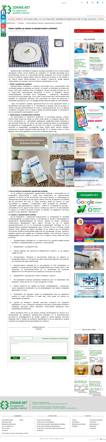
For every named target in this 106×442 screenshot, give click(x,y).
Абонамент (75, 422)
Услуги (100, 19)
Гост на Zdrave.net (7, 426)
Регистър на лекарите (44, 420)
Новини (11, 19)
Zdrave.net (42, 438)
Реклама (74, 426)
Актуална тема (31, 19)
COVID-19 (19, 19)
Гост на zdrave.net (47, 19)
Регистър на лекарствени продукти (48, 426)
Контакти (92, 428)
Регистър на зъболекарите (45, 422)
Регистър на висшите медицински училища (51, 424)
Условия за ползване (96, 420)
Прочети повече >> (83, 78)
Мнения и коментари (66, 19)
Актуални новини (7, 420)
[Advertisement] (90, 314)
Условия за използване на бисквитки (94, 424)
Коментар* (39, 348)
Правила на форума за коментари (55, 338)
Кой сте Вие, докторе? (86, 19)
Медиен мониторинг (79, 424)
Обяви (21, 420)
